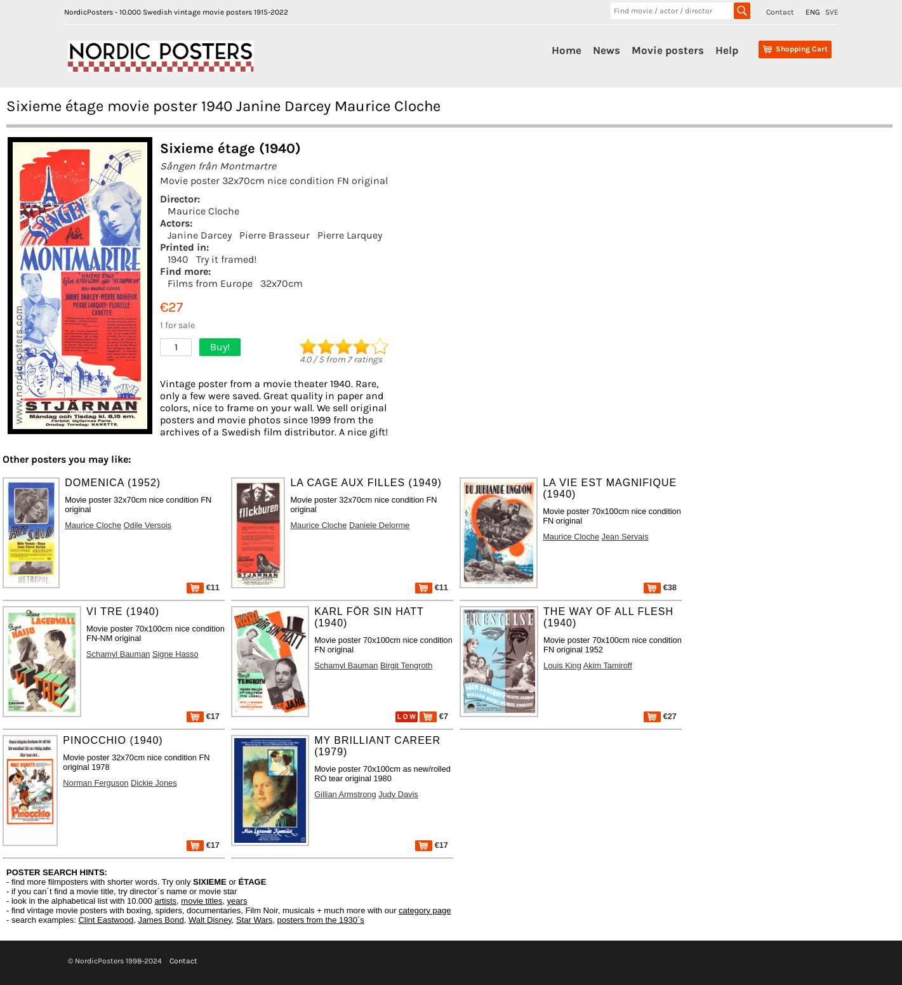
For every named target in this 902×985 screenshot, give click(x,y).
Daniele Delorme (379, 525)
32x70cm (281, 283)
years (237, 901)
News (606, 50)
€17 (203, 716)
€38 (660, 587)
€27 (660, 716)
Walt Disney (210, 920)
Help (726, 50)
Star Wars (254, 920)
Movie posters (668, 50)
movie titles (201, 901)
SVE (832, 12)
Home (566, 50)
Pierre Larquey (349, 235)
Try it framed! (226, 259)
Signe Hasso (175, 654)
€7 (434, 716)
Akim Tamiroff (607, 665)
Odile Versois (147, 525)
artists (165, 901)
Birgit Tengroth (406, 665)
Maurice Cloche (203, 211)
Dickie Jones (154, 783)
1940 (178, 259)
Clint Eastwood (105, 920)
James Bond (160, 920)
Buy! (220, 347)
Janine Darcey (200, 235)
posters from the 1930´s (320, 920)
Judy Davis (398, 794)
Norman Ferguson (95, 783)
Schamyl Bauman (118, 654)
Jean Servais (625, 536)
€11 (203, 587)
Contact (780, 12)
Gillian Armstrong (345, 794)
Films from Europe (210, 283)
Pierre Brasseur (274, 235)
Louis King (562, 665)
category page (425, 910)
